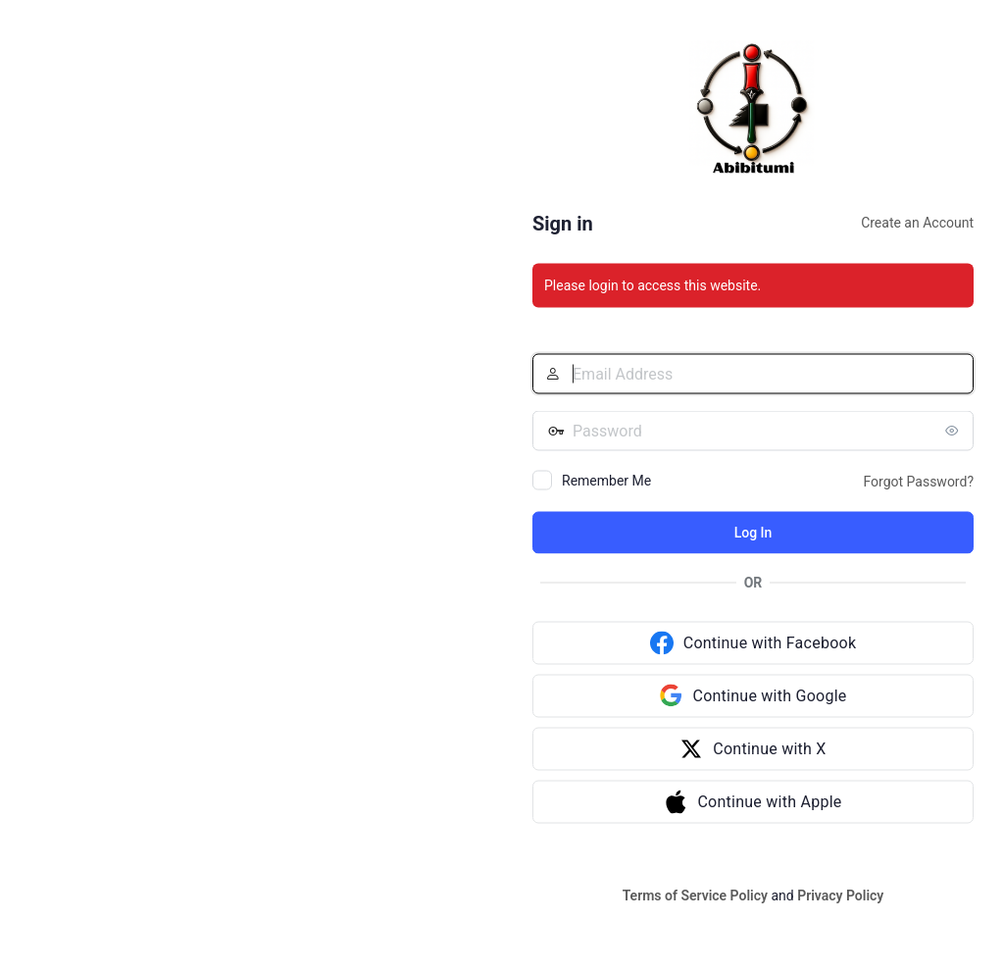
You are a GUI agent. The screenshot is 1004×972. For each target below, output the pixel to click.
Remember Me (606, 480)
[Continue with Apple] (753, 802)
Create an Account (917, 222)
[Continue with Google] (753, 696)
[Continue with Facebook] (753, 643)
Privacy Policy (840, 895)
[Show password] (954, 430)
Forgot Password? (918, 481)
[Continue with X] (753, 749)
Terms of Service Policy (695, 895)
